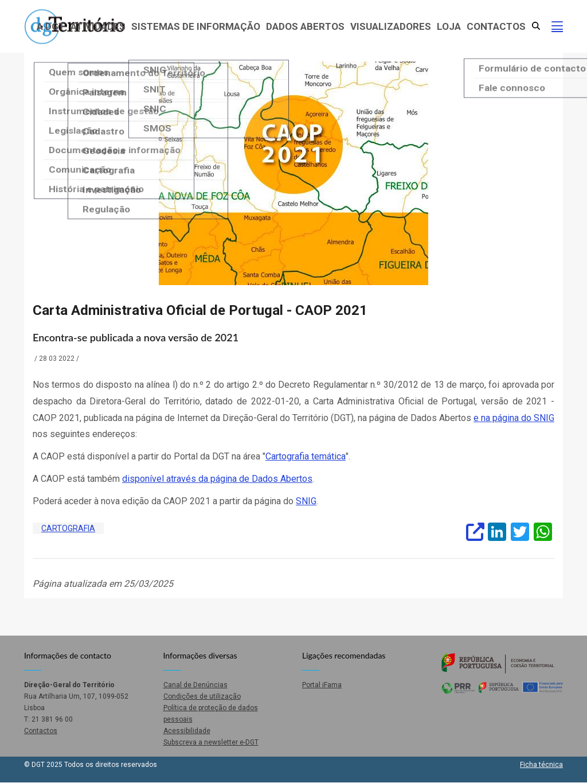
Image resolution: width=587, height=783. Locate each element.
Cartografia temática (305, 456)
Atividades (98, 26)
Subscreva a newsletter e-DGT (211, 742)
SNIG (306, 501)
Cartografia (68, 528)
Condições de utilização (202, 696)
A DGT (51, 26)
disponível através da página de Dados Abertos (217, 478)
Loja (449, 26)
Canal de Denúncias (195, 685)
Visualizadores (390, 26)
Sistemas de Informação (195, 26)
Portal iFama (322, 685)
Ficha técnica (541, 765)
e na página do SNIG (513, 417)
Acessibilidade (186, 731)
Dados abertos (305, 26)
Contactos (496, 26)
